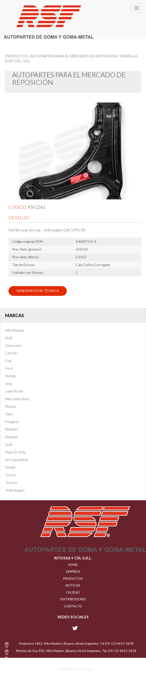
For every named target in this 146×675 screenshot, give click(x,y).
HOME (73, 565)
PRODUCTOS (73, 579)
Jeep (8, 383)
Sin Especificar (16, 459)
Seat (8, 444)
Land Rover (14, 391)
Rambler (11, 429)
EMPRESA (73, 571)
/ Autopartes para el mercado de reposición (72, 56)
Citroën (11, 353)
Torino (10, 475)
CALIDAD (73, 592)
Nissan (10, 406)
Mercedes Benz (17, 399)
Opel (9, 414)
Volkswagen (15, 490)
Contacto (73, 606)
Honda (10, 376)
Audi (8, 338)
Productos (16, 56)
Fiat (8, 361)
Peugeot (12, 421)
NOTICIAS (73, 585)
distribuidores (73, 599)
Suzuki (10, 467)
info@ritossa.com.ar (76, 669)
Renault (11, 437)
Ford (9, 368)
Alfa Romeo (14, 330)
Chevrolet (13, 345)
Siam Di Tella (15, 452)
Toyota (11, 482)
